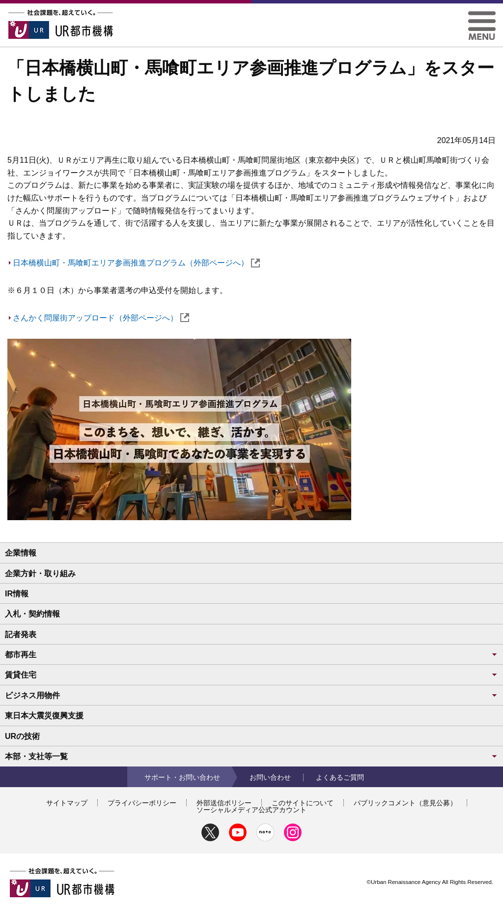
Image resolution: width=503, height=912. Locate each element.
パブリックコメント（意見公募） (405, 803)
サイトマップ (66, 803)
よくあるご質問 (340, 777)
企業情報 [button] (20, 553)
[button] (482, 15)
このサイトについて (303, 803)
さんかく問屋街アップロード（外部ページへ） (101, 318)
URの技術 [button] (22, 736)
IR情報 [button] (16, 593)
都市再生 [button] (251, 654)
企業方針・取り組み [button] (40, 573)
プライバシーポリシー (142, 803)
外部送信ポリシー (224, 803)
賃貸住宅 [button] (251, 675)
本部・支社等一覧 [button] (251, 756)
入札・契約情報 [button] (32, 614)
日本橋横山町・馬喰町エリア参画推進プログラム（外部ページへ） (136, 263)
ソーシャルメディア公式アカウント (251, 810)
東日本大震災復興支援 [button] (44, 715)
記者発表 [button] (20, 634)
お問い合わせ (270, 777)
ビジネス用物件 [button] (251, 695)
